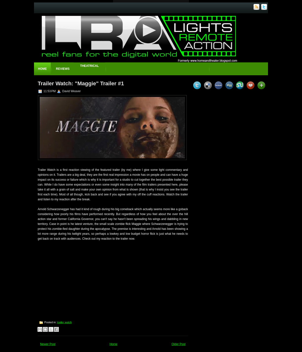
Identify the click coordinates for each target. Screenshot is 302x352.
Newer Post (47, 344)
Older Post (178, 344)
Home (42, 69)
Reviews (62, 69)
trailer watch (64, 322)
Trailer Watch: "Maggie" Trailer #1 (81, 83)
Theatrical (89, 66)
